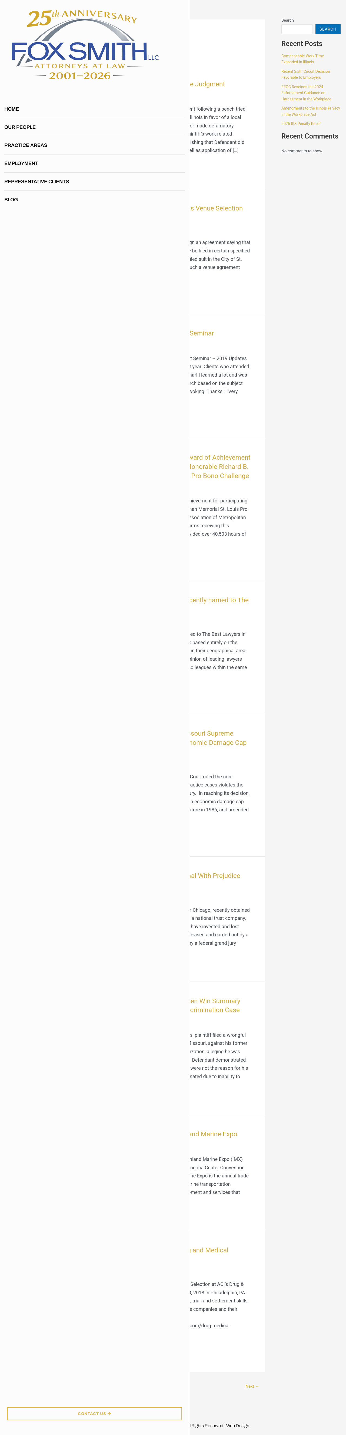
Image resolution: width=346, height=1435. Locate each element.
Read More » (117, 165)
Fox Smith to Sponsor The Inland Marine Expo (175, 1143)
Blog (12, 156)
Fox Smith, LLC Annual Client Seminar (162, 333)
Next (251, 1395)
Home (12, 65)
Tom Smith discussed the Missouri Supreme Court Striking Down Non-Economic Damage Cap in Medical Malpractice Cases (173, 751)
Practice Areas (28, 102)
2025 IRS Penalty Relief (302, 123)
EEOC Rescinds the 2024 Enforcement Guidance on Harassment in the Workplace (307, 92)
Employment (22, 120)
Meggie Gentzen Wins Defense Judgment (168, 84)
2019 (109, 95)
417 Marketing (105, 1430)
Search (287, 20)
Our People (21, 84)
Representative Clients (37, 138)
